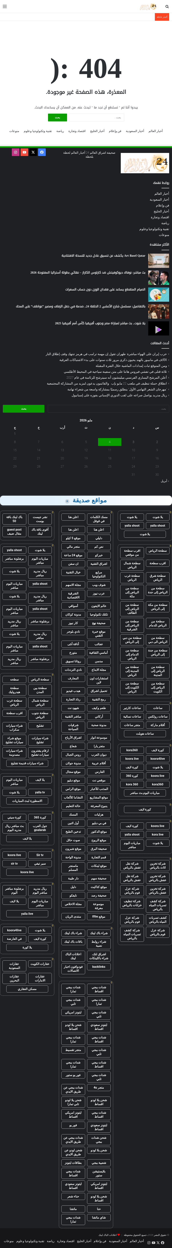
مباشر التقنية (73, 716)
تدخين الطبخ (73, 831)
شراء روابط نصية (98, 943)
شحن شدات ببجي (98, 1140)
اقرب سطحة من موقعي (132, 552)
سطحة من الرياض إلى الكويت (158, 687)
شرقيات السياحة (73, 727)
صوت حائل (73, 840)
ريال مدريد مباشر (40, 573)
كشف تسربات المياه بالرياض (158, 920)
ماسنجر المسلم (73, 868)
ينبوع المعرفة (98, 806)
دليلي (98, 538)
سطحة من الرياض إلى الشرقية (132, 625)
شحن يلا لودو (99, 1150)
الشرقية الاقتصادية (73, 595)
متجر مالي (73, 546)
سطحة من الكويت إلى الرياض (132, 687)
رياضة (60, 131)
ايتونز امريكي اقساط (73, 1114)
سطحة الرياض (158, 550)
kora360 (132, 750)
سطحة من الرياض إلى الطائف (132, 609)
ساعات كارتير (132, 708)
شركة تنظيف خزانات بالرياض (132, 903)
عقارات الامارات (40, 978)
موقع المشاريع (99, 797)
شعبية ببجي (99, 1163)
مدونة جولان (73, 763)
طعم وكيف (99, 708)
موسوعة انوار (98, 737)
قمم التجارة (98, 857)
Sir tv (39, 855)
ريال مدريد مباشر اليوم (40, 890)
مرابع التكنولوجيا (98, 574)
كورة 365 (40, 817)
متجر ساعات (132, 725)
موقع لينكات (99, 866)
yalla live (27, 914)
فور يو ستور (73, 1075)
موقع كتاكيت (99, 887)
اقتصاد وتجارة (77, 131)
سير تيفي (40, 863)
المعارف (73, 678)
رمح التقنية (99, 699)
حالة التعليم (73, 806)
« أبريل (165, 481)
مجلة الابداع (99, 670)
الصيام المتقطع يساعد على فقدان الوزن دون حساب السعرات (105, 289)
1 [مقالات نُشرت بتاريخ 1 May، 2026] (15, 434)
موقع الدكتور (99, 831)
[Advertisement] (86, 33)
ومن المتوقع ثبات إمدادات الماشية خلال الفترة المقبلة (131, 366)
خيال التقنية (73, 572)
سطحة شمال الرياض (132, 565)
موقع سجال (73, 772)
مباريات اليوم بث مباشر (145, 793)
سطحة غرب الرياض (132, 578)
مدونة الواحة (73, 857)
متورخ (73, 652)
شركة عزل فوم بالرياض (132, 890)
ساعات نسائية (132, 716)
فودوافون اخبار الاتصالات (73, 969)
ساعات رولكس (157, 716)
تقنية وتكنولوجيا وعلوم (38, 131)
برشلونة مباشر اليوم (14, 890)
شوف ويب (99, 585)
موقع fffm (98, 916)
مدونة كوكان (73, 614)
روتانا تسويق (73, 661)
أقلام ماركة (157, 725)
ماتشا (73, 1209)
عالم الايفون (98, 606)
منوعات (14, 131)
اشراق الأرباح (73, 737)
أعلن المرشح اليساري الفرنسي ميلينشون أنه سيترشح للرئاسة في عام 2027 (116, 377)
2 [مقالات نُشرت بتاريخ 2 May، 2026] (157, 442)
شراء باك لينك (99, 933)
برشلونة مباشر (14, 558)
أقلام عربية (99, 763)
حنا (99, 1209)
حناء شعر (73, 1196)
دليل (73, 887)
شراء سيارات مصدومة (14, 753)
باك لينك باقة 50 (14, 519)
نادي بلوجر (73, 631)
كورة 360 (132, 776)
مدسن (99, 661)
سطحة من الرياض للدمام (157, 623)
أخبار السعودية (135, 131)
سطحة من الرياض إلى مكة (132, 592)
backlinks (98, 967)
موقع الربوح (98, 840)
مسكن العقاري (27, 989)
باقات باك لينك (73, 941)
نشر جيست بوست (40, 519)
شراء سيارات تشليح (40, 740)
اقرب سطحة (158, 563)
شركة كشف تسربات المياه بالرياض (157, 905)
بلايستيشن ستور (98, 1173)
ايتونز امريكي (73, 1012)
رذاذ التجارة (73, 699)
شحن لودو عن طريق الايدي (73, 1152)
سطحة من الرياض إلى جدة (157, 590)
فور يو (73, 1125)
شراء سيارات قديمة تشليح (27, 763)
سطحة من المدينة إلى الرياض (132, 671)
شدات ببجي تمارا (73, 989)
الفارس (98, 772)
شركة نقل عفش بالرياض (132, 865)
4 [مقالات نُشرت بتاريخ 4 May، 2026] (110, 442)
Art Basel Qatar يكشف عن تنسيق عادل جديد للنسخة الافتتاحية (103, 256)
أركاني (99, 716)
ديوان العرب (98, 755)
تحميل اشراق (99, 691)
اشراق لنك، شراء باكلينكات (98, 956)
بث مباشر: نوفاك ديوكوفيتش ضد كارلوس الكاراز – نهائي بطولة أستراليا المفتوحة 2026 (87, 272)
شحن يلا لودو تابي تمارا (73, 1102)
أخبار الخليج (97, 131)
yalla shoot (157, 525)
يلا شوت (158, 517)
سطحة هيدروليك (14, 690)
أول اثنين (73, 823)
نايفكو (73, 895)
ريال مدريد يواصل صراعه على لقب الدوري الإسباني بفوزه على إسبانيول (119, 395)
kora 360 (132, 784)
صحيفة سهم (98, 878)
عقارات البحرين (14, 978)
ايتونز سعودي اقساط (98, 1027)
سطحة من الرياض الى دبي (157, 640)
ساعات (157, 708)
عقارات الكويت (40, 964)
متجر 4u (99, 1087)
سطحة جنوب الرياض (40, 715)
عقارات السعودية (14, 966)
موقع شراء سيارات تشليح (14, 740)
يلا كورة (27, 947)
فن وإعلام (115, 131)
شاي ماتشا (99, 1217)
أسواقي (73, 606)
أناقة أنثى (73, 644)
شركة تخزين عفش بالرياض (157, 878)
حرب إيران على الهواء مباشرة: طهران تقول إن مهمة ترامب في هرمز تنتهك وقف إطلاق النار (106, 354)
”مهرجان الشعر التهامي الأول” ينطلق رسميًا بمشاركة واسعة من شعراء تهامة (117, 389)
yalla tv (40, 792)
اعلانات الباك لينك (73, 956)
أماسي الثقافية (98, 652)
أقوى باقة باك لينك (39, 531)
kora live (157, 834)
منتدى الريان (73, 916)
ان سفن (73, 564)
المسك (73, 814)
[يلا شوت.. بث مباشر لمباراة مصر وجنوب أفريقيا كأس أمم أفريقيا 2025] (158, 328)
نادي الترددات (73, 670)
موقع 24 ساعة (73, 555)
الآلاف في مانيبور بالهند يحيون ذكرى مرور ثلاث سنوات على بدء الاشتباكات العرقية (113, 360)
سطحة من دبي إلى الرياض (132, 640)
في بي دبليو (98, 823)
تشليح (40, 725)
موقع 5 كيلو (73, 538)
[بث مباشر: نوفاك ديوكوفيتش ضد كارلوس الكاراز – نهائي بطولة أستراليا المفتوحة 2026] (158, 278)
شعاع (73, 746)
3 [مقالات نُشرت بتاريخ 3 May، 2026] (133, 442)
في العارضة (14, 939)
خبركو (99, 555)
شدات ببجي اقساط (99, 989)
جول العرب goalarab (40, 828)
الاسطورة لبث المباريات (27, 801)
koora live (132, 759)
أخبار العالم (156, 131)
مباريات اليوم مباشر (132, 845)
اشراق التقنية (98, 564)
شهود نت (73, 708)
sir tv (14, 863)
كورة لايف (157, 750)
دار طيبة (73, 878)
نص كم (98, 546)
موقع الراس (73, 789)
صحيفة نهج (99, 623)
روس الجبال (73, 755)
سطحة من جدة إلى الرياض (157, 652)
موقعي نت (99, 780)
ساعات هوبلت (145, 733)
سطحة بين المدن (40, 690)
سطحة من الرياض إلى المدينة (158, 671)
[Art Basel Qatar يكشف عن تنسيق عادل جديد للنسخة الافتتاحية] (158, 261)
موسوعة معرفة (99, 906)
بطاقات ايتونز (73, 1163)
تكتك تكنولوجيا (99, 614)
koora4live (157, 759)
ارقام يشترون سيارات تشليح (40, 753)
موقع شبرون (73, 849)
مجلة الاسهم (73, 585)
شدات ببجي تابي (73, 1002)
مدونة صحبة (98, 725)
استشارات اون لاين (99, 680)
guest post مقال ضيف (14, 531)
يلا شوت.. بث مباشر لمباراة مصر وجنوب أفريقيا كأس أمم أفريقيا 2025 (100, 323)
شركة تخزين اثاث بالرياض (158, 865)
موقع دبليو (73, 780)
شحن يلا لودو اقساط (73, 1027)
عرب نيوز (99, 593)
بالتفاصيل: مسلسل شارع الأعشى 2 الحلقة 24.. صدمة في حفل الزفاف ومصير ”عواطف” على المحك (80, 306)
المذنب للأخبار (99, 789)
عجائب (98, 644)
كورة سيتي (14, 817)
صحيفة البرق (99, 849)
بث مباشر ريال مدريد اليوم (14, 828)
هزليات (98, 814)
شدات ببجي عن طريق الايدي (73, 1089)
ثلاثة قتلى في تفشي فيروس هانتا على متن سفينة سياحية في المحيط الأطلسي (115, 372)
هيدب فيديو (73, 691)
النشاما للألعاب (73, 797)
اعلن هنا (73, 517)
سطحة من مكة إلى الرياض (157, 607)
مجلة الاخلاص (73, 904)
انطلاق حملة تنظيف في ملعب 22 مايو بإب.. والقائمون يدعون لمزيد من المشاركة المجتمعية (107, 383)
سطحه (14, 679)
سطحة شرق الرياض (158, 578)
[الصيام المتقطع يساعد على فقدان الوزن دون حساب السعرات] (158, 294)
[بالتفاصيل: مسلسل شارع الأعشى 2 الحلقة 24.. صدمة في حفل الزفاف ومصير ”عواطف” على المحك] (158, 311)
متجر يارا (99, 746)
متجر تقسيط (73, 1050)
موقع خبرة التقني (99, 633)
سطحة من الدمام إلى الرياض (132, 654)
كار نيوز (73, 623)
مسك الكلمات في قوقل (99, 519)
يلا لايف (40, 780)
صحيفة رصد (98, 895)
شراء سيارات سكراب (14, 727)
